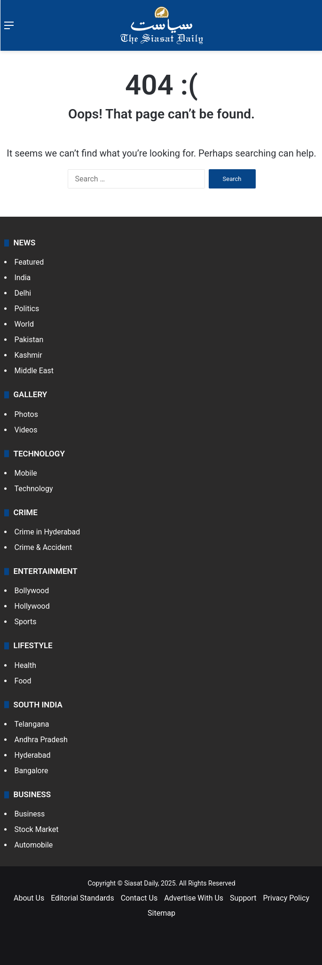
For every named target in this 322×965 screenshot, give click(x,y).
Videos (26, 429)
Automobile (34, 844)
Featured (29, 262)
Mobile (26, 473)
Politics (27, 308)
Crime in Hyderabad (47, 531)
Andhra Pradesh (41, 739)
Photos (27, 414)
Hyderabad (33, 755)
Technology (34, 488)
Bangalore (31, 770)
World (24, 324)
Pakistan (29, 339)
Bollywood (32, 590)
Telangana (32, 724)
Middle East (34, 370)
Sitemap (161, 913)
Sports (26, 621)
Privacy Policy (286, 898)
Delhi (23, 293)
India (23, 277)
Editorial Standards (82, 898)
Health (26, 665)
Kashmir (28, 355)
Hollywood (32, 606)
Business (30, 813)
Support (243, 898)
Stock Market (37, 829)
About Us (29, 898)
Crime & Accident (43, 547)
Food (23, 680)
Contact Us (139, 898)
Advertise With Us (193, 898)
